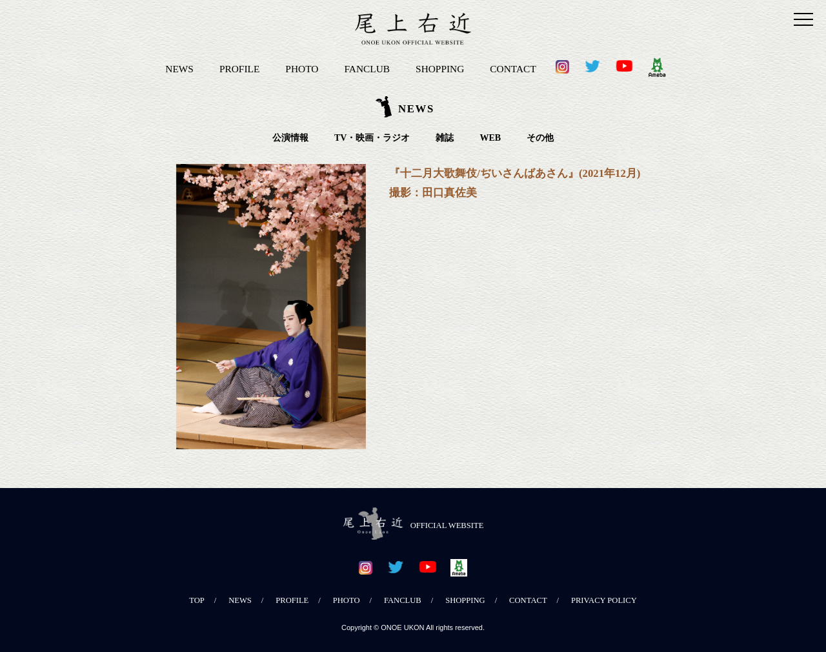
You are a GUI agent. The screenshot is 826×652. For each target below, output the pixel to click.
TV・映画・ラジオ (372, 138)
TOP (197, 600)
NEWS (179, 68)
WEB (490, 138)
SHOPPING (440, 68)
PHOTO (301, 68)
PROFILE (239, 68)
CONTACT (513, 68)
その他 (540, 138)
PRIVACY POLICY (604, 600)
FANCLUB (367, 68)
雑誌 (445, 138)
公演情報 (290, 138)
